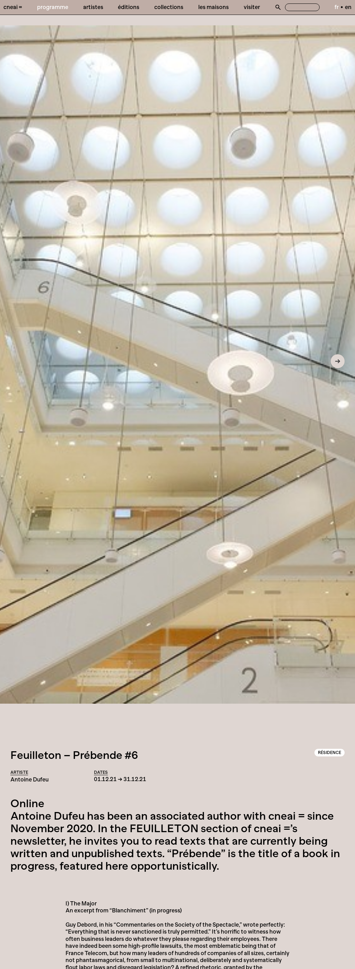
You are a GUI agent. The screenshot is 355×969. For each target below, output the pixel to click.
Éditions (128, 6)
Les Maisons (213, 6)
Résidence (329, 752)
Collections (168, 6)
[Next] (338, 361)
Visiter (252, 6)
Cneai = (12, 6)
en (348, 6)
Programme (52, 6)
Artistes (93, 6)
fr (337, 6)
